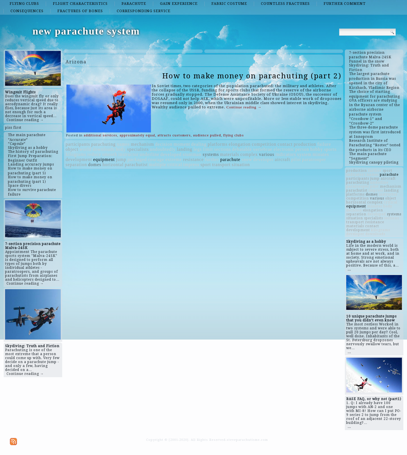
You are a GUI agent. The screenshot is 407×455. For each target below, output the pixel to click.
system (304, 154)
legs (198, 149)
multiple (157, 164)
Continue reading (243, 107)
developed (171, 154)
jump (121, 159)
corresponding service (143, 11)
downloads (103, 149)
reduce (94, 154)
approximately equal (137, 135)
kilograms (76, 154)
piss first (13, 128)
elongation (240, 144)
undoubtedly (163, 149)
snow (246, 159)
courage (156, 159)
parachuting (103, 144)
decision (163, 144)
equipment (104, 159)
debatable (242, 149)
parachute (134, 3)
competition (264, 144)
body (121, 149)
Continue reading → (25, 120)
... (349, 269)
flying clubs (24, 3)
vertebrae (262, 149)
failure (324, 144)
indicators (285, 154)
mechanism (142, 144)
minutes (321, 154)
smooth (109, 154)
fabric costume (229, 3)
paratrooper (314, 159)
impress (191, 164)
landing (184, 149)
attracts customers (174, 135)
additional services (100, 135)
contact (285, 144)
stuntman (192, 154)
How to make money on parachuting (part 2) (251, 76)
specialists (138, 149)
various (266, 154)
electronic (284, 149)
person (302, 149)
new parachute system (86, 31)
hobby (316, 149)
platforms (218, 144)
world (85, 149)
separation (76, 164)
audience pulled (207, 135)
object (72, 149)
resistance (193, 159)
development (79, 159)
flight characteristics (80, 3)
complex (249, 154)
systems (211, 154)
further (212, 159)
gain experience (179, 3)
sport (205, 164)
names (123, 144)
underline (149, 154)
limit (208, 149)
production (305, 144)
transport (221, 164)
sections (222, 149)
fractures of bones (80, 11)
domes (94, 164)
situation (241, 164)
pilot (296, 159)
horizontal (113, 164)
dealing (199, 144)
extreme (173, 159)
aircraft (282, 159)
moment (182, 144)
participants (78, 144)
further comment (345, 3)
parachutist (136, 164)
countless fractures (285, 3)
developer (263, 159)
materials (229, 154)
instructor (128, 154)
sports (330, 149)
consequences (27, 11)
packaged (137, 159)
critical (174, 164)
